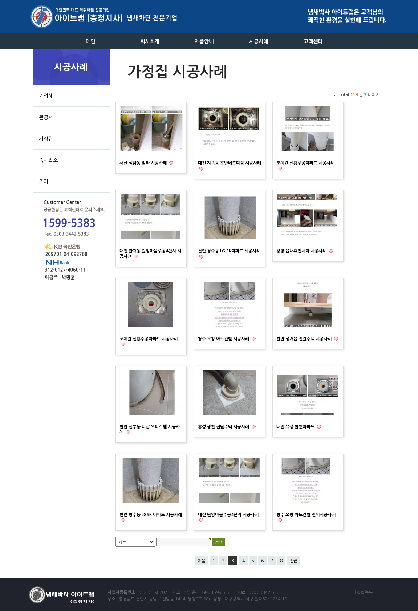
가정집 (46, 138)
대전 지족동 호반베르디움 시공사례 (229, 163)
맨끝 (293, 561)
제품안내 (204, 41)
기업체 (46, 95)
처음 (202, 561)
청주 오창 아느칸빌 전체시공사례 (306, 515)
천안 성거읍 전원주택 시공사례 (304, 339)
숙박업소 (48, 160)
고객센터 (313, 41)
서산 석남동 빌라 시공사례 (143, 163)
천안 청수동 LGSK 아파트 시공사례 (150, 515)
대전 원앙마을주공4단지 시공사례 (228, 515)
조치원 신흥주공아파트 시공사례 (305, 163)
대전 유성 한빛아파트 (296, 427)
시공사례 (258, 41)
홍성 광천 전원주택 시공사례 (224, 427)
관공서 (46, 117)
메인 (90, 41)
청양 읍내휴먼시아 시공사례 (302, 251)
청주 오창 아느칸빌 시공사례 (224, 339)
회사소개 (149, 41)
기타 (43, 181)
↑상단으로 (363, 592)
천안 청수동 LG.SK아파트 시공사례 (229, 251)
